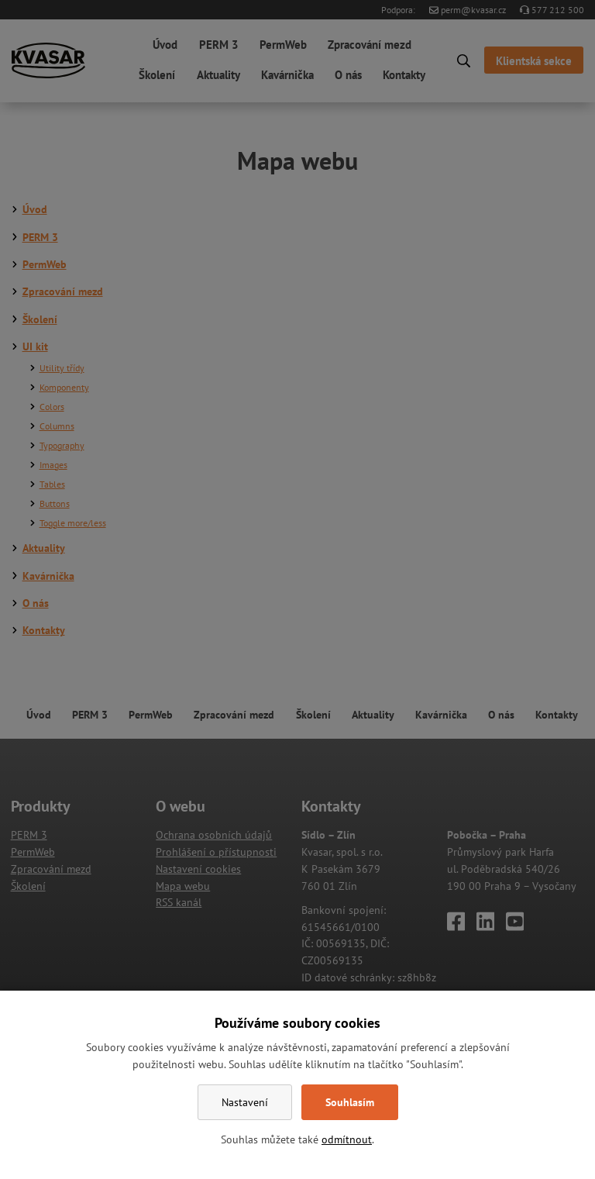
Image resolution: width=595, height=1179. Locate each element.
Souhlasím (349, 1102)
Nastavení (245, 1102)
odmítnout (347, 1139)
